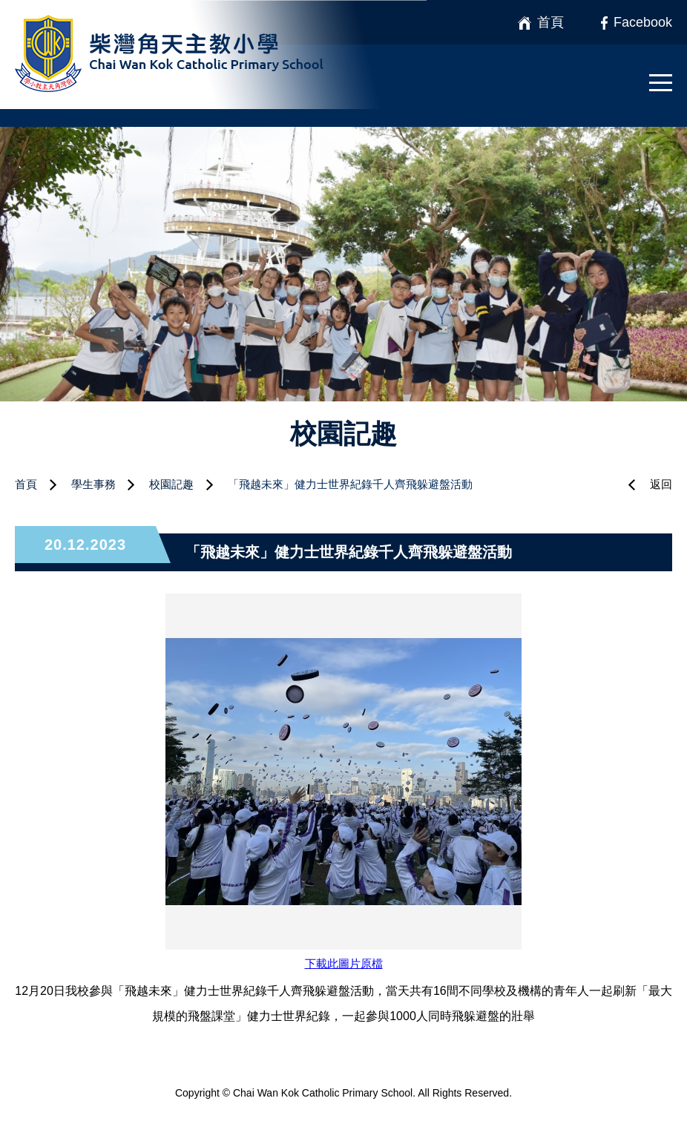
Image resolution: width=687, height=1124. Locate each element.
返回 (661, 484)
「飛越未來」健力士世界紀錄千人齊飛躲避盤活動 (350, 484)
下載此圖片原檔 (344, 963)
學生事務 (93, 484)
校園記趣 (171, 484)
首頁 (26, 484)
